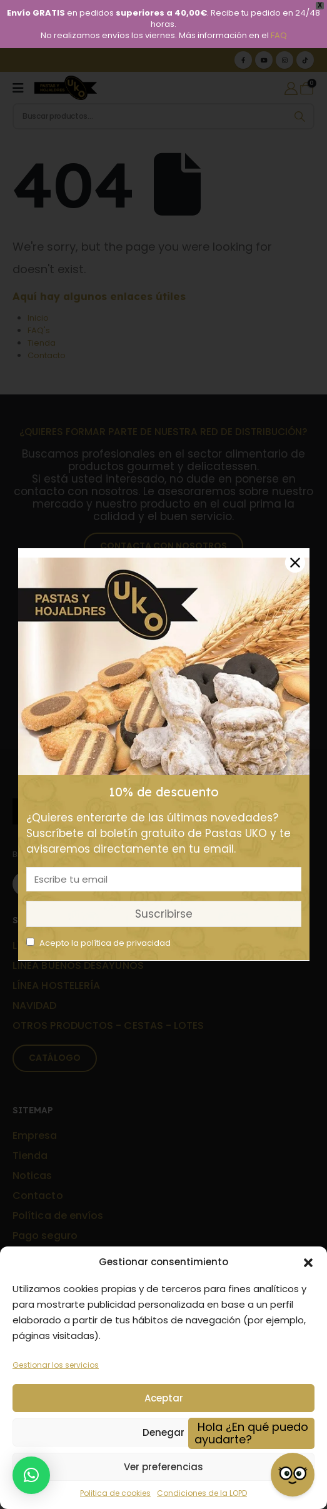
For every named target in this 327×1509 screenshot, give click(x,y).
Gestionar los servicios (56, 1365)
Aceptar (163, 1398)
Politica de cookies (115, 1493)
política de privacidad (126, 943)
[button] (308, 1262)
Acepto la (98, 943)
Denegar (163, 1432)
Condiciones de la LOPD (202, 1493)
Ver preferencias (163, 1466)
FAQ (279, 35)
